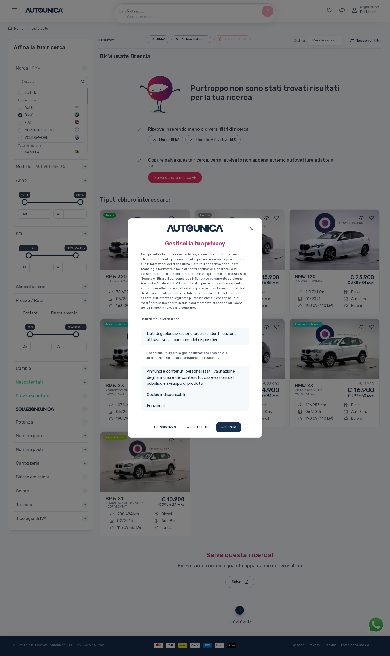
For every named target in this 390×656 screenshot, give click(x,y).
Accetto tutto (198, 427)
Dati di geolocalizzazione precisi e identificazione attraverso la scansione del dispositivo (192, 336)
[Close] (252, 228)
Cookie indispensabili (166, 394)
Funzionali (156, 405)
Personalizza (165, 427)
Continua (228, 427)
